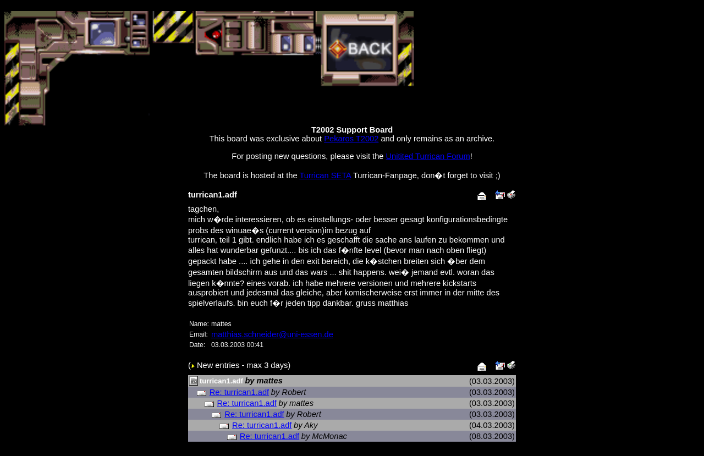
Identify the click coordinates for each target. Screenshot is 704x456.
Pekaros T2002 (351, 138)
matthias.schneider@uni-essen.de (272, 334)
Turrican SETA (325, 175)
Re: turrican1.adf (239, 392)
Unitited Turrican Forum (428, 156)
